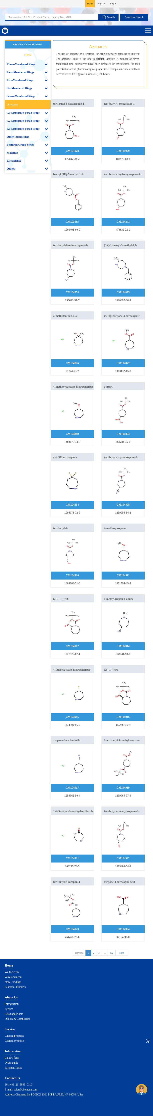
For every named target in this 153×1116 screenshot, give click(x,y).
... (105, 952)
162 (111, 952)
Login (113, 3)
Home (90, 3)
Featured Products (15, 986)
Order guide (11, 1062)
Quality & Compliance (17, 1018)
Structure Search (134, 17)
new (27, 54)
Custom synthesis (14, 1040)
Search (108, 17)
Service (9, 1008)
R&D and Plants (14, 1013)
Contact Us (12, 1078)
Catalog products (14, 1035)
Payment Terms (13, 1067)
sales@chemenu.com (25, 1089)
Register (101, 3)
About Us (11, 997)
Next (122, 952)
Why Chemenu (13, 977)
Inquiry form (12, 1057)
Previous (79, 952)
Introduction (12, 1003)
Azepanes (12, 104)
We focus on (12, 972)
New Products (13, 981)
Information (13, 1051)
